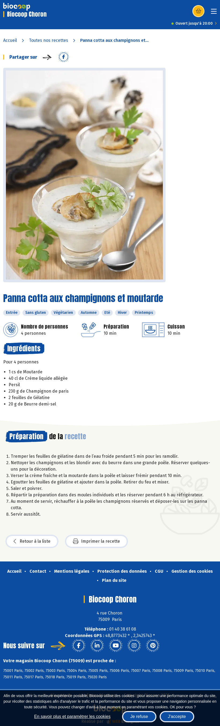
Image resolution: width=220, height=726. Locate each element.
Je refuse (139, 716)
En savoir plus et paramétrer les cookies (72, 716)
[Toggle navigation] (214, 13)
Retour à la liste (31, 541)
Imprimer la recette (96, 541)
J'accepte (177, 716)
